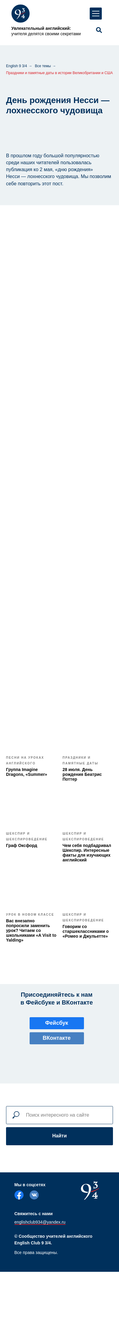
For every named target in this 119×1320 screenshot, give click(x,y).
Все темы (43, 66)
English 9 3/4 (16, 66)
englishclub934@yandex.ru (40, 1222)
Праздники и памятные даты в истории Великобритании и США (59, 73)
